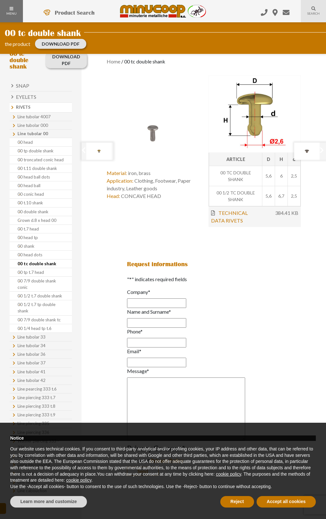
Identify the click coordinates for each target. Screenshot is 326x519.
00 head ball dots (34, 176)
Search (310, 14)
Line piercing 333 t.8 (36, 406)
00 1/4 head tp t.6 (35, 328)
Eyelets (26, 97)
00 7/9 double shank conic (37, 284)
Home (113, 61)
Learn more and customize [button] (48, 501)
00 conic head (31, 194)
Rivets (23, 107)
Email (134, 351)
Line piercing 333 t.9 (36, 414)
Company (138, 292)
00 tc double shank (37, 263)
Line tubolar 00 (33, 133)
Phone (135, 331)
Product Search (75, 13)
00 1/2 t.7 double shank (40, 295)
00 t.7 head (28, 228)
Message (138, 371)
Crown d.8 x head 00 (37, 220)
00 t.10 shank (30, 202)
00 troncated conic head (41, 159)
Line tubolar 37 (32, 362)
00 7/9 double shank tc (39, 319)
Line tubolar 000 (33, 125)
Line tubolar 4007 (34, 116)
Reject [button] (237, 501)
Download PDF (61, 44)
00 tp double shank (35, 150)
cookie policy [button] (228, 474)
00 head (25, 142)
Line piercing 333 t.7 (36, 397)
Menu (11, 11)
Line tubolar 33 (32, 337)
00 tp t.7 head (31, 272)
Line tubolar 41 (32, 371)
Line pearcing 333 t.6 (37, 388)
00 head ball (29, 185)
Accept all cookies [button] (286, 501)
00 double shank (33, 211)
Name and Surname (149, 312)
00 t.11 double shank (37, 168)
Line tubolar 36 (32, 354)
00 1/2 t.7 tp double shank (36, 307)
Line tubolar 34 (32, 345)
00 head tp (28, 237)
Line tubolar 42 (32, 380)
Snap (22, 86)
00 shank (26, 246)
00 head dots (30, 254)
